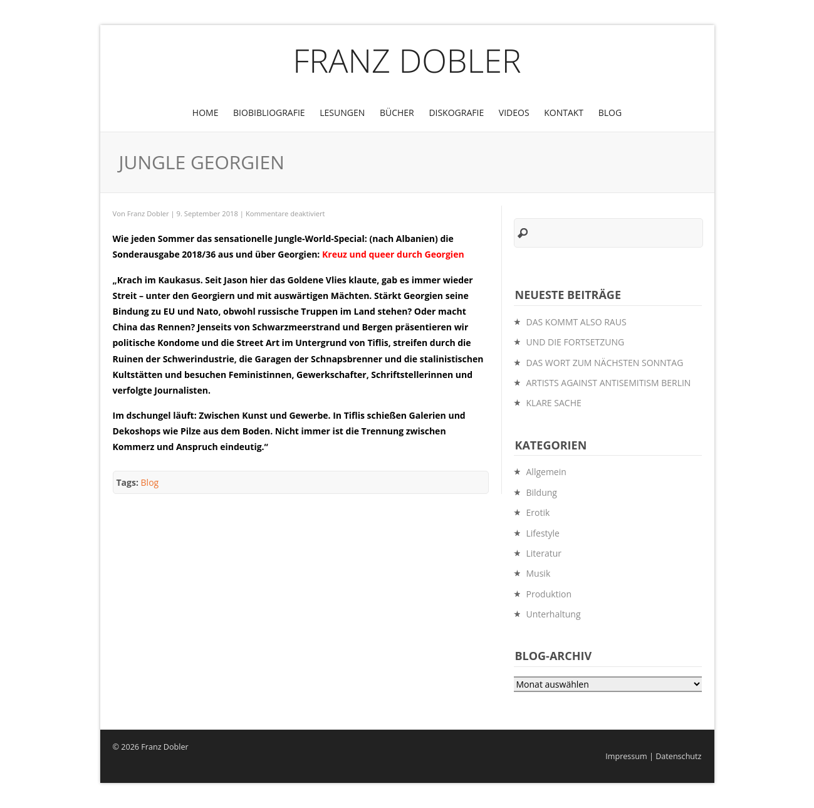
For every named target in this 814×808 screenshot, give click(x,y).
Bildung (541, 492)
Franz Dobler (407, 60)
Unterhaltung (553, 614)
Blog (610, 112)
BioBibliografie (269, 112)
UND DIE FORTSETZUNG (575, 342)
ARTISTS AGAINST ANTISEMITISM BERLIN (608, 383)
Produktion (549, 594)
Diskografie (456, 112)
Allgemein (546, 472)
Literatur (544, 553)
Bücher (397, 112)
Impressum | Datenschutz (653, 756)
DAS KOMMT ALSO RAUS (576, 322)
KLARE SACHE (554, 403)
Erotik (538, 512)
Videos (514, 112)
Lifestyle (543, 533)
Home (205, 112)
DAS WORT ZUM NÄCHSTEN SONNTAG (605, 363)
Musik (538, 573)
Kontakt (563, 112)
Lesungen (342, 112)
